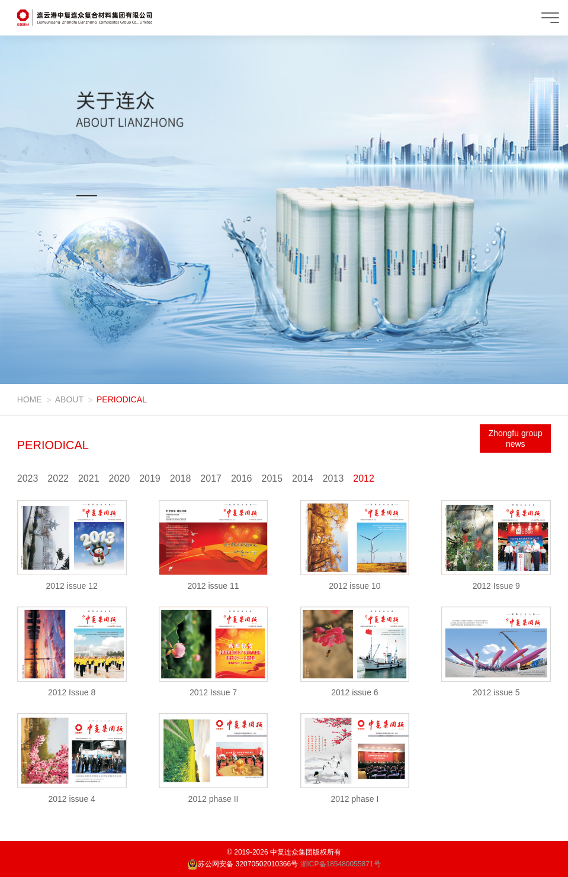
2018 (180, 478)
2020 (119, 478)
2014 (302, 478)
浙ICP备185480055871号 (340, 864)
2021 (89, 478)
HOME (29, 399)
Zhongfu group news (516, 438)
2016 (241, 478)
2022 (58, 478)
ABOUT (69, 399)
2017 (211, 478)
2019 (150, 478)
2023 (27, 478)
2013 (333, 478)
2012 (363, 478)
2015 (272, 478)
